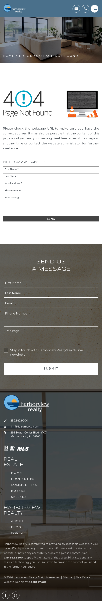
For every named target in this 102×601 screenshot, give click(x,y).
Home (16, 473)
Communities (24, 485)
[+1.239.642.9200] (85, 9)
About (17, 521)
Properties (23, 479)
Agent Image (38, 582)
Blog (16, 527)
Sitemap (68, 577)
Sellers (19, 497)
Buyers (18, 491)
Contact (19, 533)
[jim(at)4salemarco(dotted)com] (76, 9)
